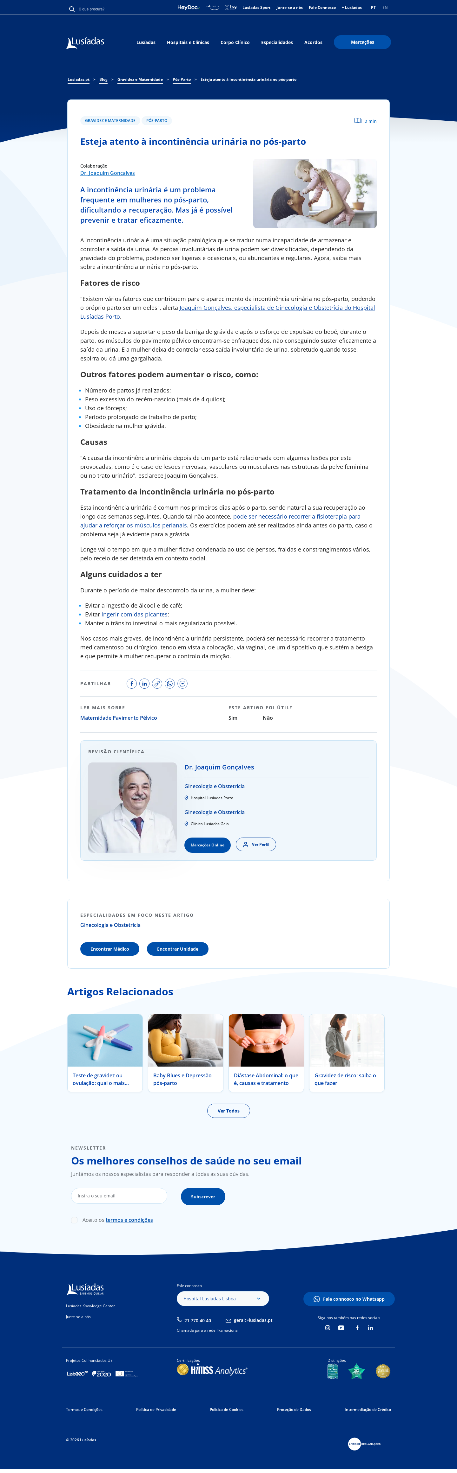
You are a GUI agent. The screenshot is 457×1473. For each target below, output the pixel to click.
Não (268, 717)
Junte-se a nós (289, 7)
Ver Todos (229, 1111)
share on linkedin (144, 684)
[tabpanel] (105, 1053)
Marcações (362, 42)
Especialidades (277, 42)
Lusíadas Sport (256, 7)
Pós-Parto (156, 120)
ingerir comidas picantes (135, 614)
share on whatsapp (170, 684)
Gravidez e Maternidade (110, 120)
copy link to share (157, 684)
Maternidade (95, 717)
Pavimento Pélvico (135, 717)
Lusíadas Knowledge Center (90, 1304)
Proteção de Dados (294, 1408)
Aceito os (118, 1218)
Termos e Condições (84, 1408)
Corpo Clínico (235, 42)
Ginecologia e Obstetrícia (214, 786)
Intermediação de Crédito (368, 1408)
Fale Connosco (322, 7)
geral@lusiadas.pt (253, 1318)
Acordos (313, 42)
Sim (232, 717)
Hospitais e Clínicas (188, 42)
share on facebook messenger (182, 684)
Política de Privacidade (156, 1408)
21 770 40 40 (197, 1319)
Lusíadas (146, 42)
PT (373, 7)
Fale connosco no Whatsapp (354, 1297)
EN (385, 7)
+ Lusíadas (352, 7)
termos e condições (129, 1218)
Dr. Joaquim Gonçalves (107, 172)
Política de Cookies (226, 1408)
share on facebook (132, 684)
